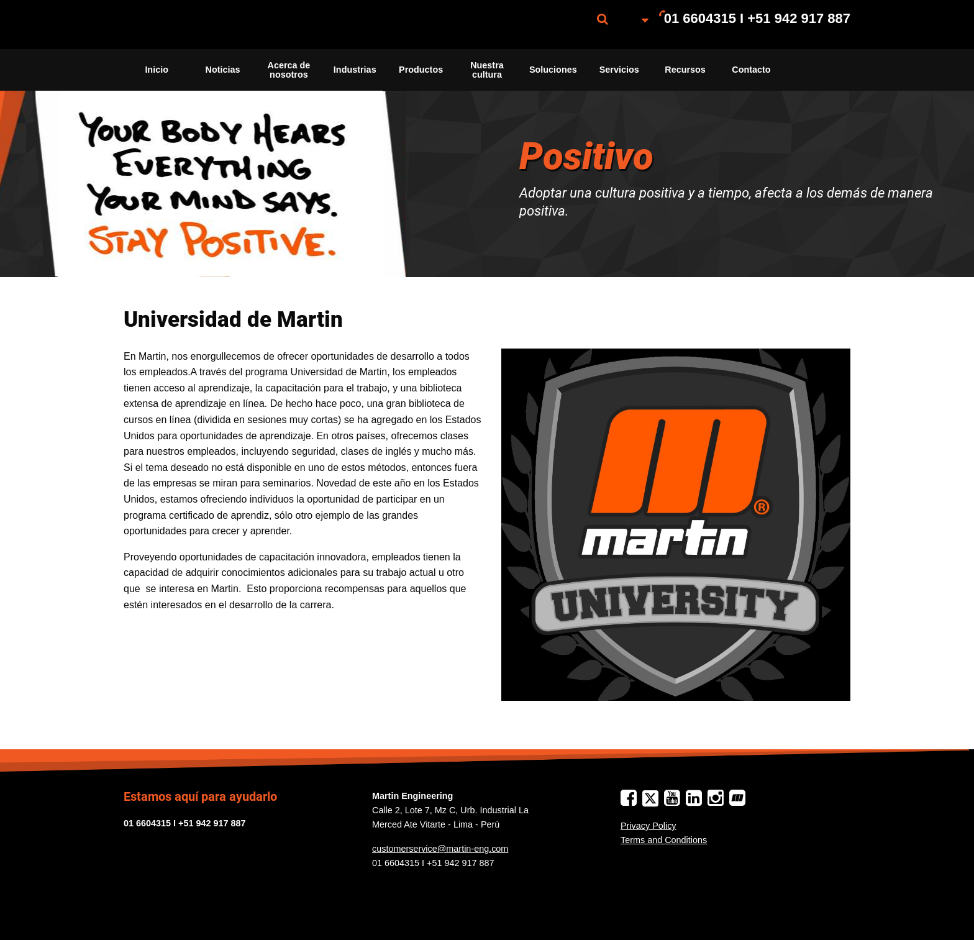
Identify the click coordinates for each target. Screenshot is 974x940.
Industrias (355, 70)
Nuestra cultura (487, 69)
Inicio (156, 70)
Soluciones (553, 70)
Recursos (685, 70)
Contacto (751, 70)
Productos (421, 70)
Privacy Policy (648, 826)
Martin (186, 24)
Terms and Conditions (664, 840)
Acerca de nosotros (288, 69)
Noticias (223, 70)
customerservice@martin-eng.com (440, 849)
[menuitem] (186, 24)
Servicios (619, 70)
